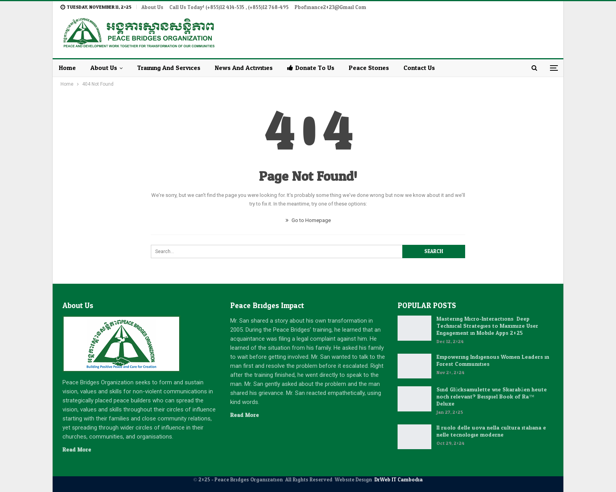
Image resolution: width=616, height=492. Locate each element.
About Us (152, 7)
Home (67, 67)
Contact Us (419, 67)
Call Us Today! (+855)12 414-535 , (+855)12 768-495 (229, 7)
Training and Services (168, 67)
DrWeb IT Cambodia (398, 480)
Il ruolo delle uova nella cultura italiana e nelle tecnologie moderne (491, 431)
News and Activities (244, 67)
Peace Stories (369, 67)
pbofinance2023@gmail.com (330, 7)
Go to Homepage (308, 220)
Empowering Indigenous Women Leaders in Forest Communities (492, 360)
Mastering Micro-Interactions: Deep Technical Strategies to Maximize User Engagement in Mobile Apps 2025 (487, 326)
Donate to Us (310, 67)
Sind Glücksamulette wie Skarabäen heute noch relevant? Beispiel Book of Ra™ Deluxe (491, 397)
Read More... (78, 450)
